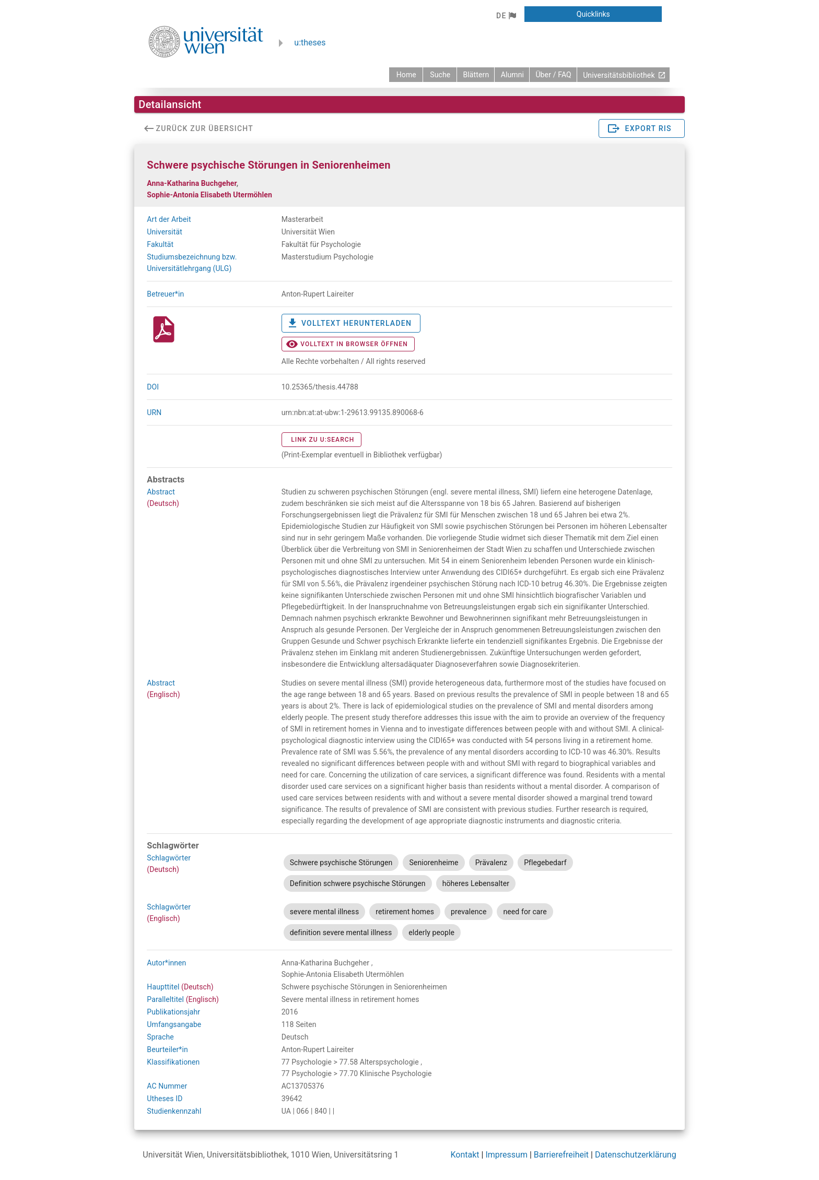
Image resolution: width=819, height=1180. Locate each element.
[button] (505, 15)
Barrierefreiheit (561, 1155)
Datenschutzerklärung (635, 1155)
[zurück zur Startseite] (406, 74)
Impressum (506, 1155)
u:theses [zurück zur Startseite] (309, 43)
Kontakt (465, 1155)
